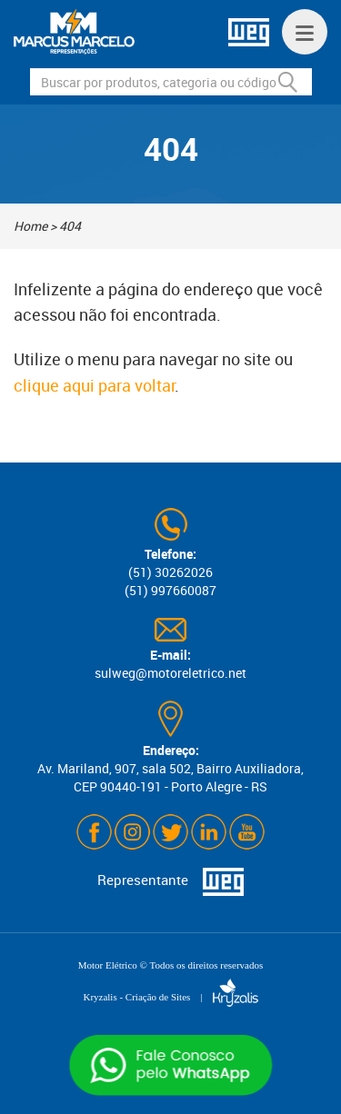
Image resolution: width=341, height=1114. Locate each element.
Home (30, 225)
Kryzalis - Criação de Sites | (170, 996)
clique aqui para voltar (94, 385)
